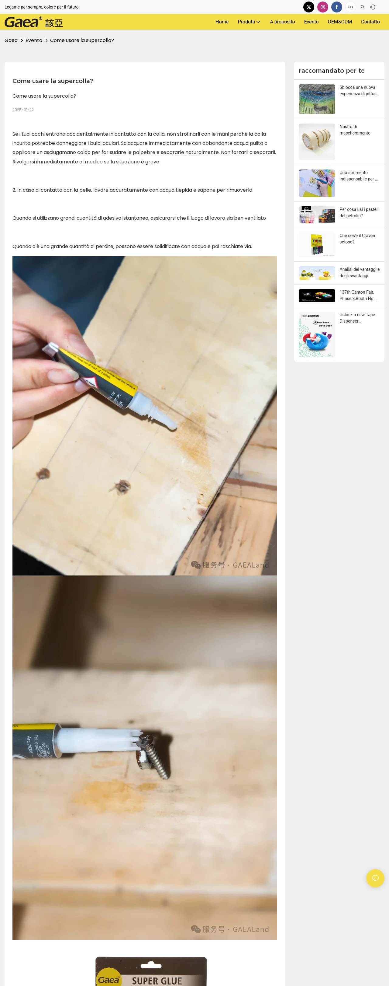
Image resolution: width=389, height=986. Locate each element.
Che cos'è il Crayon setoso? (357, 238)
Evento (34, 40)
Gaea (11, 40)
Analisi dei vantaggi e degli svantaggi (360, 272)
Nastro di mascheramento (355, 129)
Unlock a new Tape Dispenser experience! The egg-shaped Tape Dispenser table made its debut (359, 318)
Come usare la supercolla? (82, 40)
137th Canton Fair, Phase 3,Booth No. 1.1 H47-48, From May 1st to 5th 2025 (358, 296)
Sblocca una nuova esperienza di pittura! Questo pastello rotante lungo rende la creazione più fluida (359, 91)
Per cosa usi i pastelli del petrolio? (360, 212)
